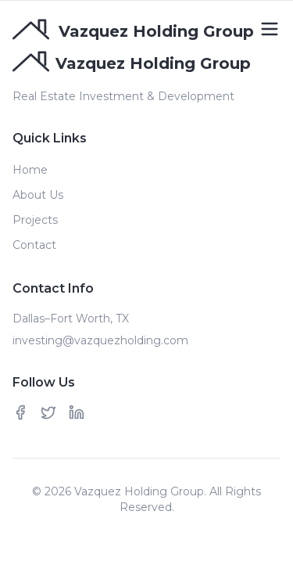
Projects (35, 220)
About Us (38, 195)
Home (30, 170)
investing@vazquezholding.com (100, 340)
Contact (34, 245)
